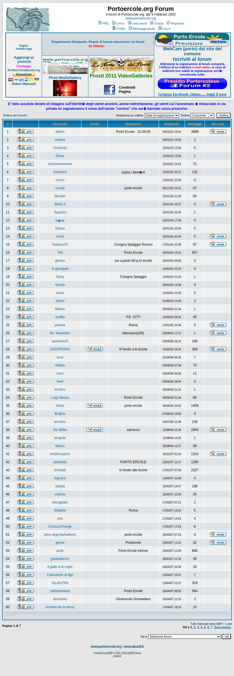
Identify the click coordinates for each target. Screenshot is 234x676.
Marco (59, 446)
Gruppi (156, 23)
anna (60, 293)
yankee (60, 325)
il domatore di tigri (60, 575)
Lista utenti (137, 23)
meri (60, 381)
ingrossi (60, 478)
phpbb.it (117, 656)
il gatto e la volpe (60, 567)
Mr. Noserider (60, 333)
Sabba (60, 486)
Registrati (175, 23)
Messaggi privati (142, 28)
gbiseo (60, 261)
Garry (60, 277)
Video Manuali (24, 84)
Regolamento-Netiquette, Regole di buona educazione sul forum (98, 41)
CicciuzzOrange (60, 526)
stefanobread (60, 591)
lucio (60, 357)
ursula (60, 188)
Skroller (60, 196)
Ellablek (60, 510)
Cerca (118, 23)
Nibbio (60, 365)
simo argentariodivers (60, 535)
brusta (59, 285)
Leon (60, 373)
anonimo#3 (60, 341)
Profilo (119, 28)
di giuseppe (59, 269)
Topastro (60, 212)
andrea (60, 140)
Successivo (222, 627)
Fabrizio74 (60, 244)
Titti (60, 253)
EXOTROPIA (60, 349)
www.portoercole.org (141, 18)
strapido (60, 438)
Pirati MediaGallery (65, 78)
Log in (164, 28)
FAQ (103, 23)
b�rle (60, 221)
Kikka (60, 406)
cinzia (60, 236)
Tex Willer (60, 430)
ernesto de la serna (60, 607)
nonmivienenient (60, 164)
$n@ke (60, 414)
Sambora (60, 172)
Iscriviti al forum (192, 59)
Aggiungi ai (24, 57)
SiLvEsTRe (60, 583)
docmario (60, 599)
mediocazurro (60, 454)
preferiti (23, 61)
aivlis (60, 551)
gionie (60, 543)
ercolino (60, 422)
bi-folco (60, 389)
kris (60, 518)
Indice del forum (15, 115)
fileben (60, 309)
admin (60, 132)
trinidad (59, 470)
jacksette (59, 462)
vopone (59, 494)
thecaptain (60, 502)
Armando (60, 148)
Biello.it (60, 204)
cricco (60, 180)
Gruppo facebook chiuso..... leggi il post (192, 94)
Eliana (59, 228)
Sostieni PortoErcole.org (24, 70)
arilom (60, 301)
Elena (60, 156)
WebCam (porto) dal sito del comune (192, 51)
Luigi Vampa (60, 398)
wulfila (59, 317)
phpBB (109, 653)
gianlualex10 (60, 559)
